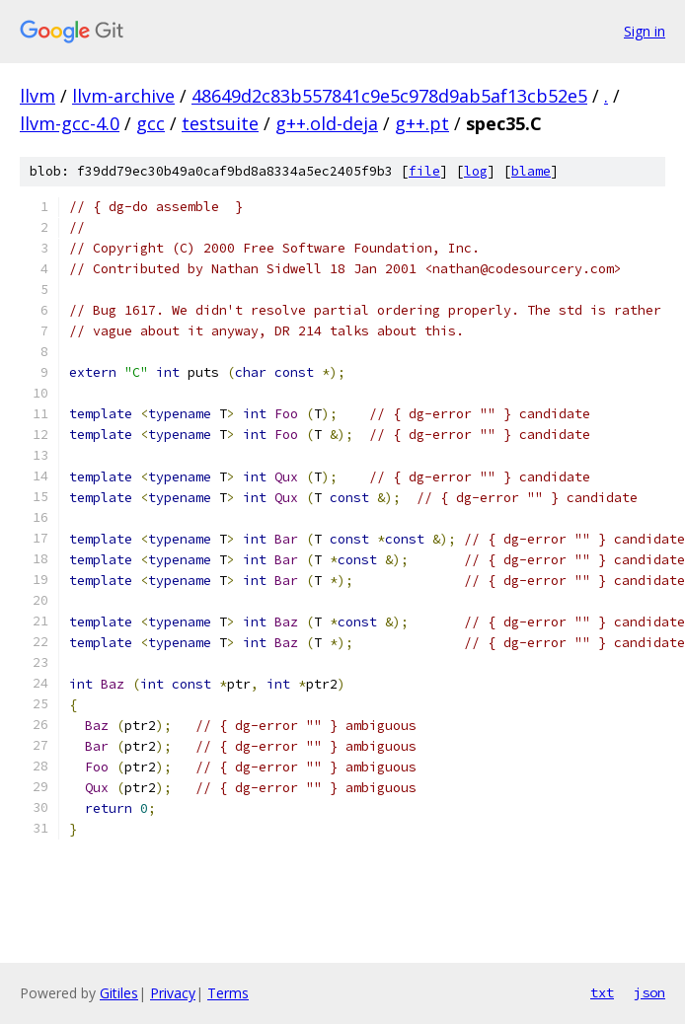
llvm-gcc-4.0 (69, 123)
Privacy (172, 993)
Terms (228, 993)
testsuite (220, 123)
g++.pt (422, 123)
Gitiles (119, 993)
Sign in (644, 31)
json (649, 992)
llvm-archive (123, 96)
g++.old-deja (326, 123)
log (476, 171)
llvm (37, 96)
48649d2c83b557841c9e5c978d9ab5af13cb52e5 (389, 96)
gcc (150, 123)
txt (602, 992)
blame (531, 171)
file (424, 171)
